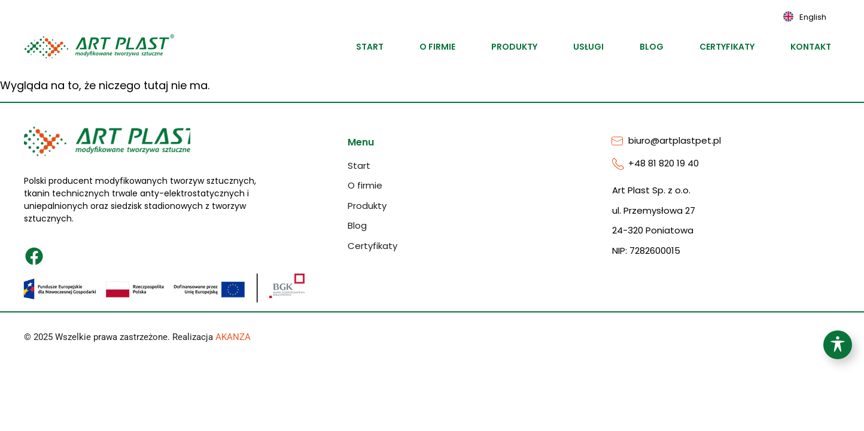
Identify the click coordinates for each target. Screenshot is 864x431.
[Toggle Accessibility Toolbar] (837, 344)
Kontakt (810, 47)
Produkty (514, 47)
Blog (652, 47)
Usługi (588, 47)
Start (370, 47)
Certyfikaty (727, 47)
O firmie (437, 47)
